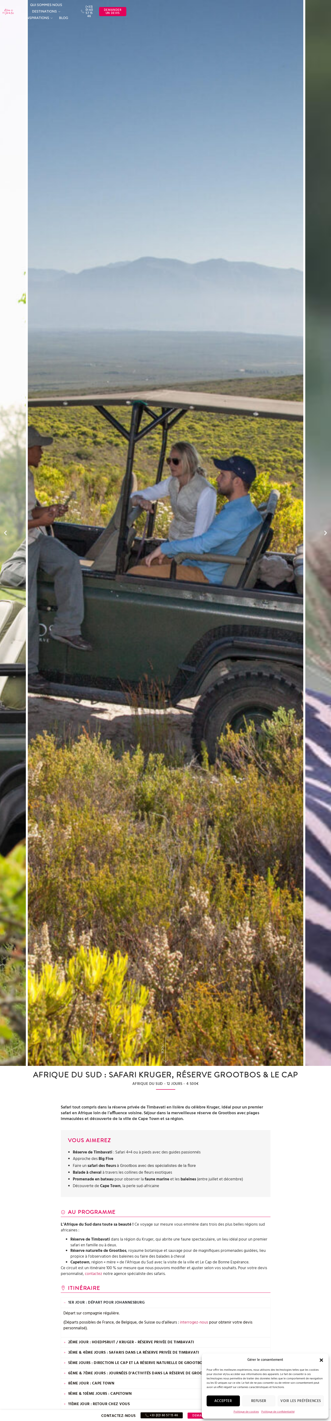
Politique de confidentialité (278, 1411)
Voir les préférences (300, 1401)
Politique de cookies (246, 1411)
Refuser (258, 1401)
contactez (93, 1274)
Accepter (223, 1401)
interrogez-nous (194, 1322)
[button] (321, 1360)
